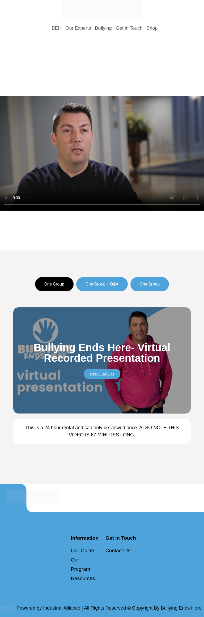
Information (85, 538)
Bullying (103, 28)
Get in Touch (129, 28)
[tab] (54, 284)
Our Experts (78, 28)
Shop (152, 28)
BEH (57, 28)
